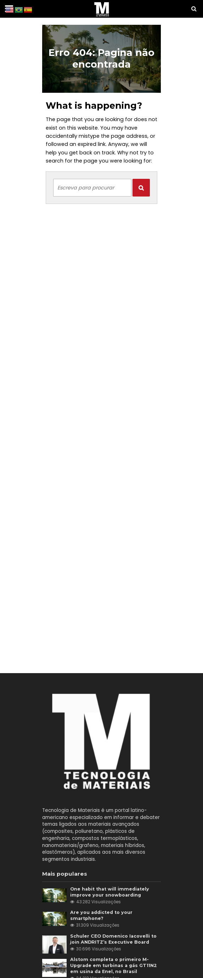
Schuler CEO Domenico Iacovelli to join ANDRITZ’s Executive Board (113, 939)
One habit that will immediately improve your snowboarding (109, 892)
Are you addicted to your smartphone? (101, 915)
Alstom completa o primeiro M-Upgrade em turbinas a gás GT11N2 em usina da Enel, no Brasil (113, 965)
